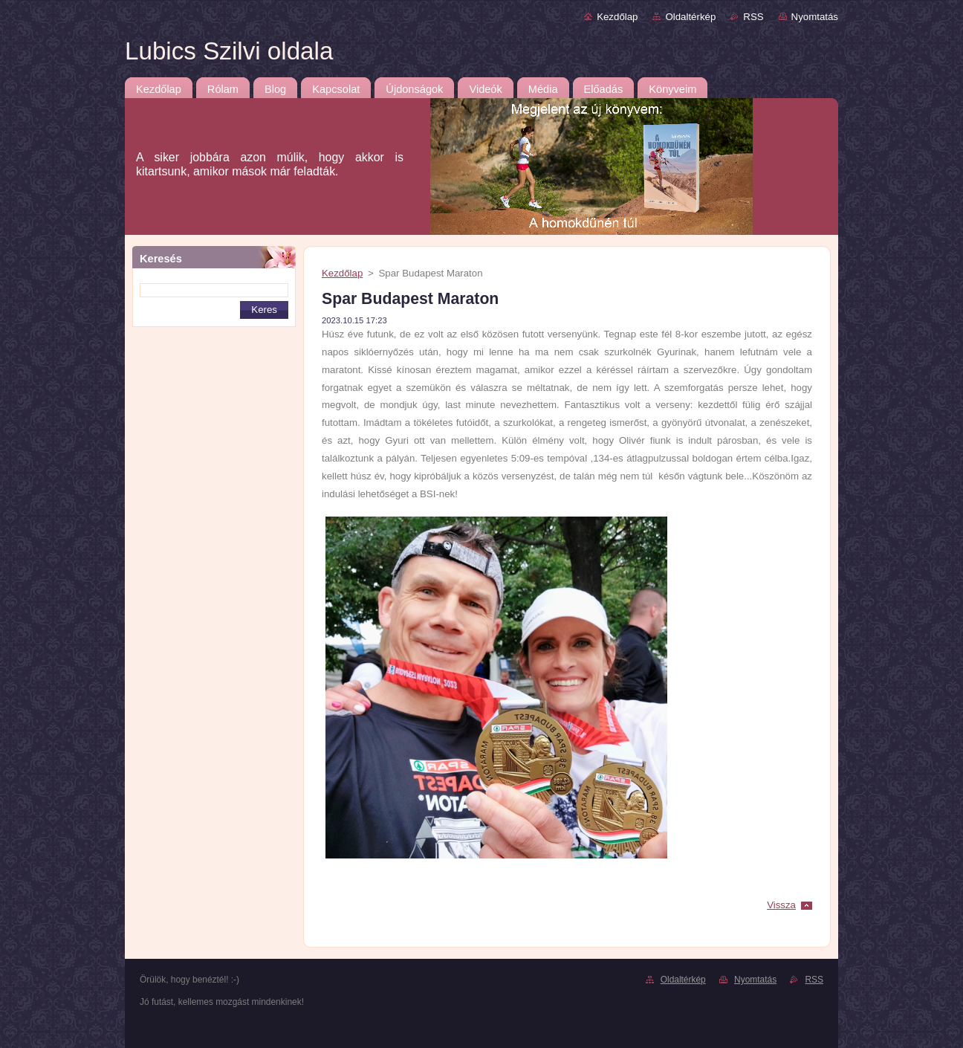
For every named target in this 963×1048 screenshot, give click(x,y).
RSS (753, 16)
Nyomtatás (814, 16)
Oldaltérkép (690, 16)
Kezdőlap (617, 16)
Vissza (781, 904)
